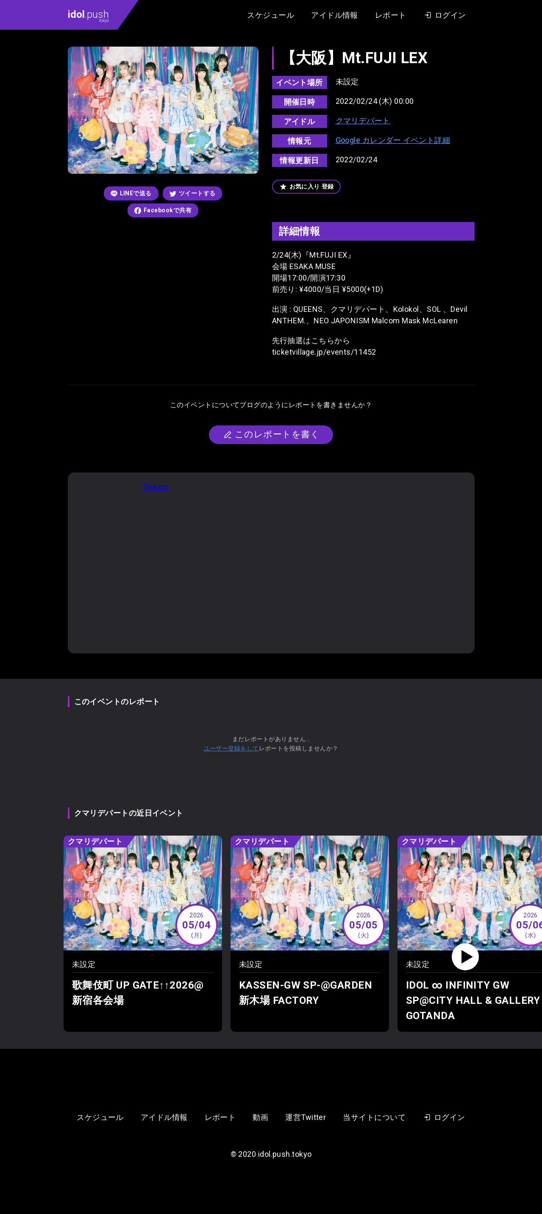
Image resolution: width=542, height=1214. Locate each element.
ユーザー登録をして (231, 748)
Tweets (155, 486)
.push (88, 15)
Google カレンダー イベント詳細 (393, 140)
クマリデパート (363, 120)
